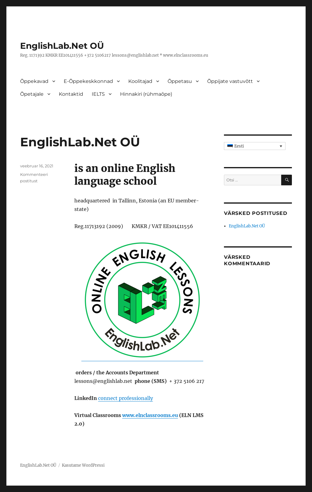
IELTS (98, 94)
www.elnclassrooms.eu (150, 415)
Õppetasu (180, 81)
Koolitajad (140, 81)
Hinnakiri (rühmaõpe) (146, 94)
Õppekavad (34, 81)
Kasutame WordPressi (83, 465)
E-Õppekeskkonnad (88, 81)
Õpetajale (32, 94)
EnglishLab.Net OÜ (62, 46)
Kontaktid (71, 94)
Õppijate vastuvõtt (230, 81)
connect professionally (125, 398)
